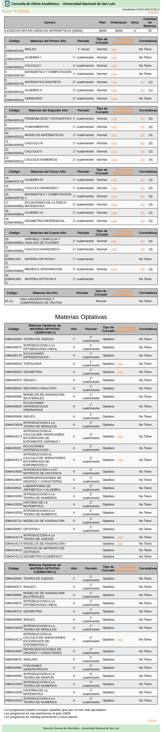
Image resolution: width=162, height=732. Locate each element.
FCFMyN (23, 11)
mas (114, 49)
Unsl (9, 11)
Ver (142, 82)
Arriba (152, 720)
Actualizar (153, 12)
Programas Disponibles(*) (123, 40)
